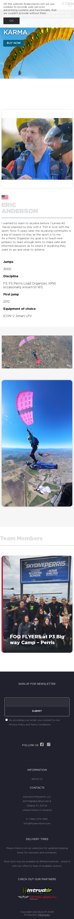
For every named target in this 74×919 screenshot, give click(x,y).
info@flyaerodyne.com (37, 823)
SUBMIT (37, 711)
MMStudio (44, 915)
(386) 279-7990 (38, 819)
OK (11, 20)
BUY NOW (14, 43)
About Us (37, 779)
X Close (68, 3)
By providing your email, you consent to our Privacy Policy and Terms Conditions (34, 722)
